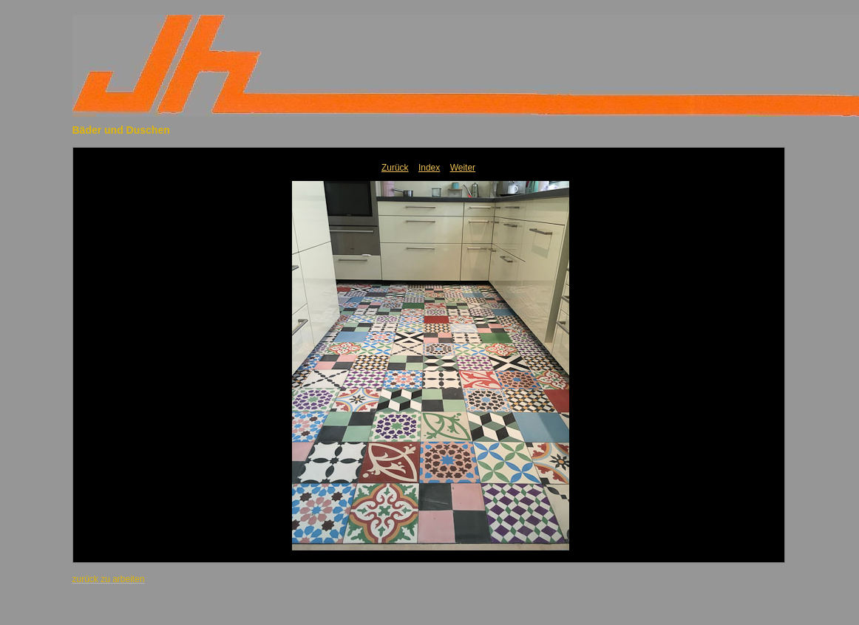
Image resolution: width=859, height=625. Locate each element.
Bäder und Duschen (121, 130)
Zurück (395, 168)
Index (429, 168)
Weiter (462, 168)
